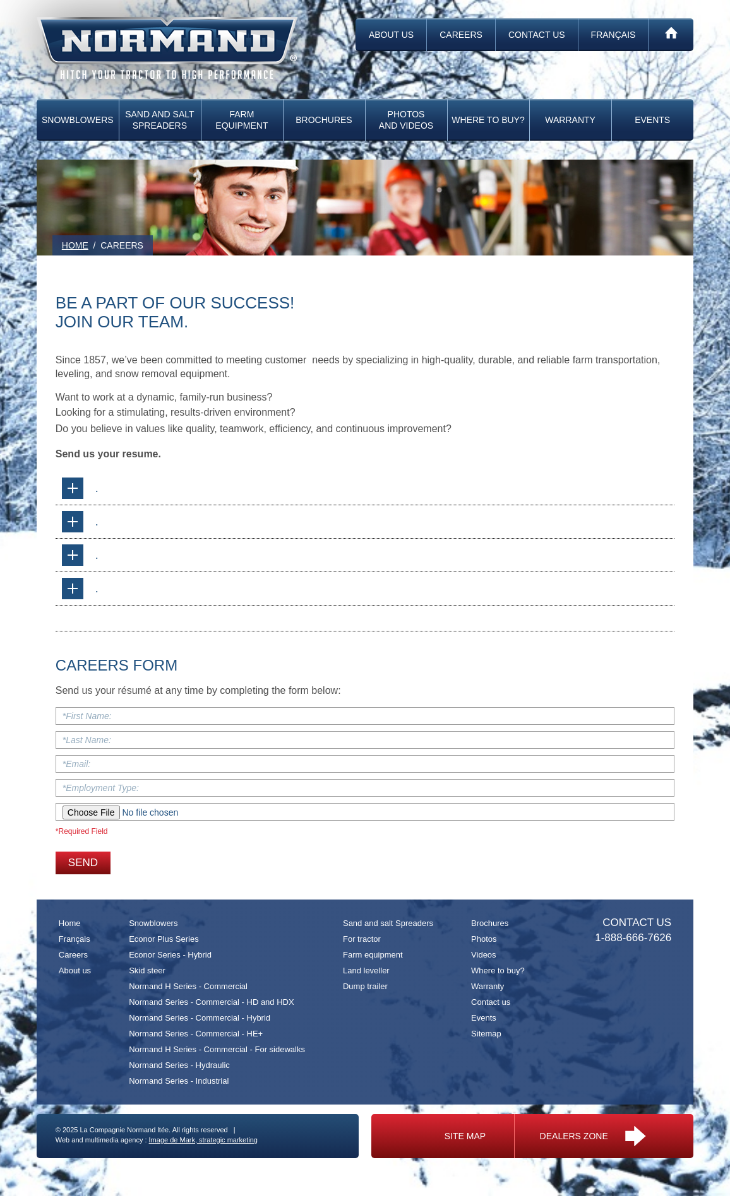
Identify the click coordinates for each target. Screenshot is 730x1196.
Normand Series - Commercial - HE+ (196, 1033)
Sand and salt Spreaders (159, 120)
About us (391, 35)
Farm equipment (241, 120)
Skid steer (147, 970)
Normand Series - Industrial (179, 1081)
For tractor (362, 939)
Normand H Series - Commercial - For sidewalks (217, 1049)
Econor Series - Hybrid (170, 954)
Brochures (324, 120)
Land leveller (366, 970)
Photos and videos (406, 120)
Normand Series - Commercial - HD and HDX (211, 1002)
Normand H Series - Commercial (188, 986)
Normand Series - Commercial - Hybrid (199, 1018)
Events (652, 120)
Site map (465, 1136)
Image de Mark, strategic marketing (203, 1140)
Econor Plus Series (164, 939)
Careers (461, 35)
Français (613, 35)
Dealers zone (593, 1136)
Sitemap (486, 1033)
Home (70, 923)
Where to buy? (488, 120)
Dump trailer (365, 986)
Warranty (570, 120)
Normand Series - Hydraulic (179, 1065)
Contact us (536, 35)
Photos (483, 939)
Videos (483, 954)
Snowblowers (78, 120)
